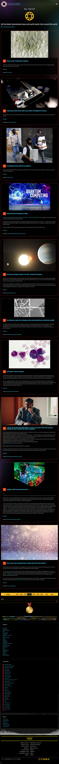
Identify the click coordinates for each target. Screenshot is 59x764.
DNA (4, 631)
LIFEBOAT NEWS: (32, 743)
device (6, 571)
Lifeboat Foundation (8, 759)
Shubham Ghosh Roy (8, 667)
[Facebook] (39, 759)
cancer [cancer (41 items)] (49, 616)
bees (4, 648)
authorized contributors (10, 27)
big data (4, 649)
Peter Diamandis (6, 630)
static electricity (18, 579)
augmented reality (6, 645)
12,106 (25, 594)
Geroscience (5, 719)
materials (14, 586)
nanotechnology (18, 519)
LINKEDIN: (22, 744)
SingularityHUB (6, 726)
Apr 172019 (4, 61)
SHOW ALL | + (4, 710)
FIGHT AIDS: (23, 750)
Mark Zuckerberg (6, 637)
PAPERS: (31, 753)
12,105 (21, 594)
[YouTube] (46, 759)
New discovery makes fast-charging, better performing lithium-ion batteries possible (30, 320)
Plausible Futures (6, 724)
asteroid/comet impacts (7, 643)
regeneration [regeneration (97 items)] (25, 619)
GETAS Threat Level (29, 738)
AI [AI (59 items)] (5, 616)
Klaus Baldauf (7, 684)
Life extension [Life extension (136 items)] (49, 618)
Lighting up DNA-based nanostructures (17, 489)
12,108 (33, 594)
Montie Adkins (7, 705)
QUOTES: (31, 755)
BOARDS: (31, 748)
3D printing (5, 628)
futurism (11, 177)
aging (4, 638)
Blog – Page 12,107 (29, 9)
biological (5, 651)
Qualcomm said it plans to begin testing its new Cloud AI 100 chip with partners (21, 217)
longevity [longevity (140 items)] (5, 619)
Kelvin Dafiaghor (7, 676)
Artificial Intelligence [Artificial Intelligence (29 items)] (17, 616)
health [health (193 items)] (19, 618)
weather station (11, 574)
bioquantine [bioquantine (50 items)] (22, 616)
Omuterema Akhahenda (9, 682)
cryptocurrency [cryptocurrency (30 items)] (52, 616)
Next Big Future (6, 723)
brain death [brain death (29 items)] (46, 616)
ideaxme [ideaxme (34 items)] (30, 618)
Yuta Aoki (6, 687)
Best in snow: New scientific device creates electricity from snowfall (26, 563)
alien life (4, 639)
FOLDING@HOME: (22, 751)
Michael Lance (7, 702)
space (11, 72)
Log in (4, 27)
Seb (5, 701)
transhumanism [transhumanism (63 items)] (49, 619)
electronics (15, 334)
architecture (5, 642)
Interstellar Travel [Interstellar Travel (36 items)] (39, 618)
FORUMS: (26, 755)
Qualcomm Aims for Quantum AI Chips (17, 213)
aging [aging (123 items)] (3, 616)
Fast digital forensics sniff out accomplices (19, 166)
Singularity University (7, 635)
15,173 (46, 594)
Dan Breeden (7, 670)
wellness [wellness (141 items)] (54, 619)
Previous (8, 594)
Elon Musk (5, 634)
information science (13, 233)
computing (12, 122)
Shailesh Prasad (7, 672)
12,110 (41, 594)
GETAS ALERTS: (32, 744)
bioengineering (6, 650)
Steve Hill (6, 698)
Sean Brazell (6, 695)
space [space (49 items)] (36, 619)
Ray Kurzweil (5, 632)
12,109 (37, 594)
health (21, 456)
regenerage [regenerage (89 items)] (20, 619)
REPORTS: (31, 750)
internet (15, 122)
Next (52, 594)
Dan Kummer (7, 681)
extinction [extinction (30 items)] (9, 618)
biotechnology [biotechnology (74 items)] (36, 616)
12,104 (17, 594)
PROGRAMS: (32, 751)
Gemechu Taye (7, 675)
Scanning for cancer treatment (15, 372)
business (18, 456)
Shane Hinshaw (7, 692)
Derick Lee (6, 689)
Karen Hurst (6, 678)
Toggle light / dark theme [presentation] (57, 4)
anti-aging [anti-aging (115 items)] (12, 616)
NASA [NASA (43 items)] (8, 619)
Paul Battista (7, 673)
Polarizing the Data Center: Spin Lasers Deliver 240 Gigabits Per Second (27, 111)
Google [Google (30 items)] (16, 618)
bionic (4, 652)
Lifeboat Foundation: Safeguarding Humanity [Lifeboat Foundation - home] (26, 4)
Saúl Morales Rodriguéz (9, 665)
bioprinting (5, 654)
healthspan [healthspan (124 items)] (23, 618)
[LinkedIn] (44, 759)
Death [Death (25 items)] (56, 616)
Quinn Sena (7, 72)
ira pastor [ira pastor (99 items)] (44, 618)
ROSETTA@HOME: (22, 753)
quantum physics (19, 233)
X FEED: (23, 746)
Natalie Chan (7, 696)
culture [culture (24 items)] (55, 616)
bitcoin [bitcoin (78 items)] (40, 616)
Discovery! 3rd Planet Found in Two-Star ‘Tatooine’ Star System (24, 274)
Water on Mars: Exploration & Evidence (17, 61)
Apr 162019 (4, 274)
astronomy (5, 644)
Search (56, 601)
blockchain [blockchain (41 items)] (43, 616)
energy (11, 586)
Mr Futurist (5, 722)
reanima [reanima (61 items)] (16, 619)
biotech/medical (16, 391)
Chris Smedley (7, 709)
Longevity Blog (6, 720)
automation (5, 646)
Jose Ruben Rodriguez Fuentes (10, 679)
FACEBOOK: (22, 743)
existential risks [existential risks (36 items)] (5, 618)
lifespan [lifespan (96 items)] (54, 618)
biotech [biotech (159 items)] (31, 616)
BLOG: (31, 746)
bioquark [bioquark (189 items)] (26, 616)
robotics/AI (24, 233)
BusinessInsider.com (10, 443)
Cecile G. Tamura (7, 686)
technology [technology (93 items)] (43, 619)
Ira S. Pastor (6, 707)
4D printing (5, 629)
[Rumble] (48, 759)
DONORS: (25, 748)
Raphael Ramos (7, 693)
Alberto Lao (6, 690)
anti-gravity (5, 641)
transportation (19, 334)
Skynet (4, 636)
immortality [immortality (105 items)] (33, 618)
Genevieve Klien (8, 456)
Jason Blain (6, 704)
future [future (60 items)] (11, 618)
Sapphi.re (19, 759)
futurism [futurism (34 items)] (14, 618)
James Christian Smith (9, 293)
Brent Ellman (7, 699)
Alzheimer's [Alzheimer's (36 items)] (7, 616)
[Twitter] (42, 759)
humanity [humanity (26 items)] (27, 618)
